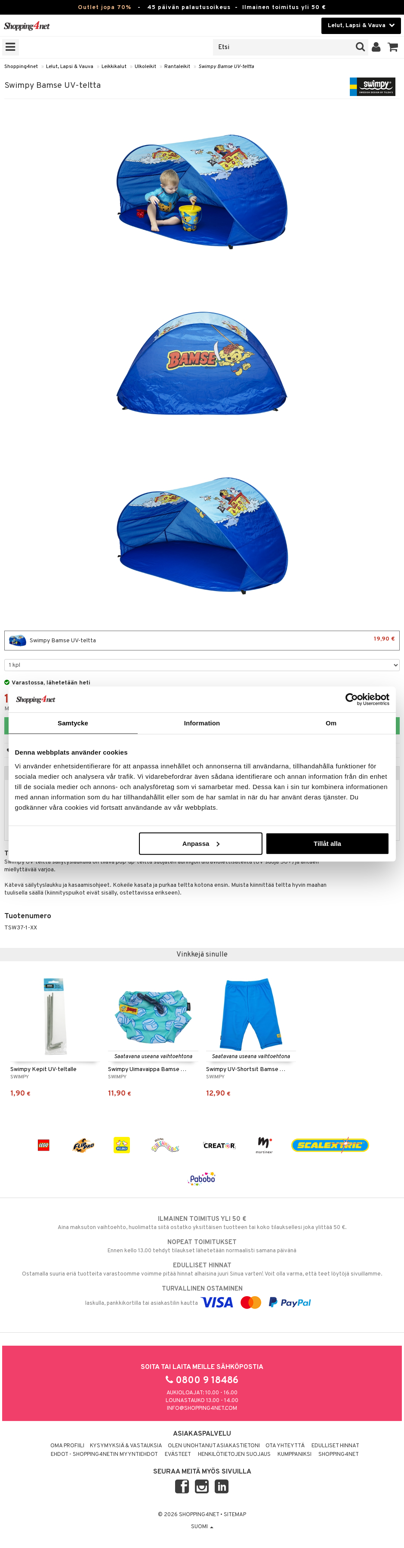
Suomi (202, 1526)
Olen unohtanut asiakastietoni (214, 1446)
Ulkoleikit (145, 66)
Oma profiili (67, 1446)
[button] (393, 47)
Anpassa (201, 843)
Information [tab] (202, 723)
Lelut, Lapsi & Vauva (69, 66)
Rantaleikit (177, 66)
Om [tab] (331, 723)
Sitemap (235, 1514)
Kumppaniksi (294, 1454)
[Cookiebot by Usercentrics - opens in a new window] (351, 699)
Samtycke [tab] (73, 723)
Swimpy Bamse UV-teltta (226, 66)
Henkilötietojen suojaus (234, 1454)
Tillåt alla (327, 843)
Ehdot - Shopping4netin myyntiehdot (104, 1454)
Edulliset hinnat (335, 1446)
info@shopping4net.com (202, 1408)
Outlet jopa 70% (104, 7)
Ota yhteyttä (285, 1446)
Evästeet (178, 1454)
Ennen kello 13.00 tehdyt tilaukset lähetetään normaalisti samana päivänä (202, 1246)
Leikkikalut (114, 66)
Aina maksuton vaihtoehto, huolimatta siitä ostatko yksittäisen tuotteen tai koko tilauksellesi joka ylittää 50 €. (202, 1223)
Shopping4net (21, 66)
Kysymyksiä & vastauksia (126, 1446)
